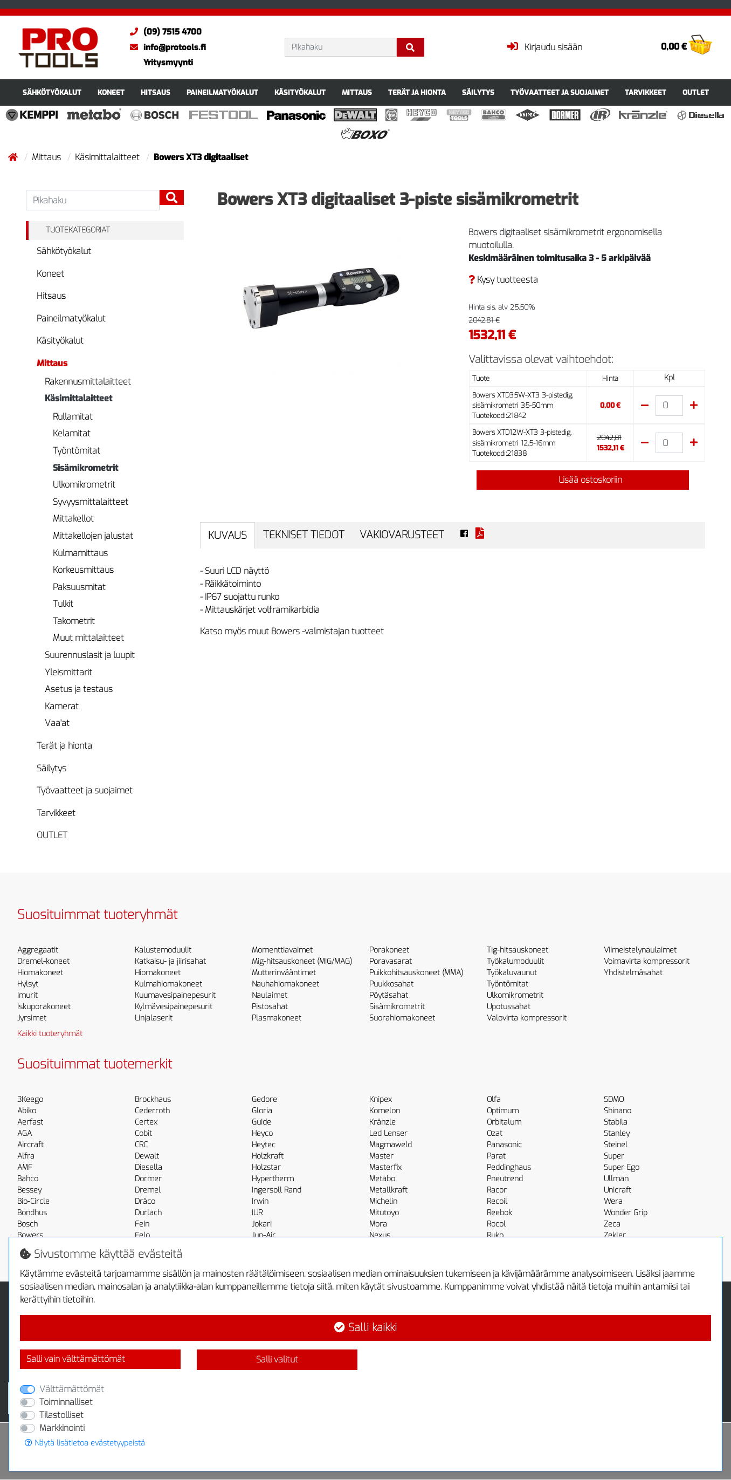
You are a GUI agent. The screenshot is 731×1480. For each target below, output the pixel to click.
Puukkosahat (391, 984)
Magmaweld (390, 1145)
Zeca (612, 1224)
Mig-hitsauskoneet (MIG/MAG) (302, 961)
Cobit (143, 1133)
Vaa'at (57, 723)
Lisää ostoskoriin (582, 479)
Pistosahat (270, 1007)
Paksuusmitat (79, 587)
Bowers (30, 1235)
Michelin (383, 1201)
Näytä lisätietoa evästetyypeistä (85, 1443)
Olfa (494, 1099)
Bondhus (32, 1213)
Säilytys (478, 92)
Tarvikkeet (645, 92)
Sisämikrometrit (85, 468)
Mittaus (357, 92)
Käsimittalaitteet (108, 157)
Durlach (148, 1213)
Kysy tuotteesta (503, 279)
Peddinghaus (509, 1167)
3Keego (30, 1099)
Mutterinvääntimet (284, 973)
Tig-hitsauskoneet (517, 950)
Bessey (29, 1190)
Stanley (617, 1133)
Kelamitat (72, 433)
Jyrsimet (31, 1018)
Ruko (495, 1235)
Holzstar (266, 1167)
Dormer (148, 1179)
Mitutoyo (384, 1213)
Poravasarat (390, 961)
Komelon (384, 1111)
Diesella (148, 1167)
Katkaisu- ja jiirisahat (170, 961)
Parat (496, 1156)
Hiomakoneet (40, 973)
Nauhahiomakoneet (285, 984)
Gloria (262, 1111)
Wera (613, 1201)
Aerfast (30, 1122)
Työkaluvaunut (512, 973)
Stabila (615, 1122)
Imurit (27, 995)
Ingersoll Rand (276, 1190)
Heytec (263, 1145)
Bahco (27, 1179)
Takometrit (74, 621)
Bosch (27, 1224)
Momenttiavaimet (282, 950)
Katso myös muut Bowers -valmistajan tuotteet (292, 631)
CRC (141, 1145)
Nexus (379, 1235)
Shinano (617, 1111)
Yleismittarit (68, 672)
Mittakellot (73, 518)
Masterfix (385, 1167)
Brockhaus (153, 1099)
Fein (142, 1224)
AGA (24, 1133)
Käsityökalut (300, 92)
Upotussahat (508, 1007)
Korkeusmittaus (83, 569)
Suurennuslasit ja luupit (90, 655)
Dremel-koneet (43, 961)
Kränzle (382, 1122)
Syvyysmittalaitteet (90, 502)
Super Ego (621, 1167)
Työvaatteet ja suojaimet (560, 92)
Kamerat (62, 706)
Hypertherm (273, 1179)
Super (614, 1156)
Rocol (496, 1224)
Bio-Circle (33, 1201)
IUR (257, 1213)
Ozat (494, 1133)
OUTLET (695, 92)
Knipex (380, 1099)
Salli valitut (277, 1359)
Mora (378, 1224)
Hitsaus (155, 92)
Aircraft (30, 1145)
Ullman (616, 1179)
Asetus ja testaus (79, 689)
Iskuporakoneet (44, 1007)
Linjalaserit (154, 1018)
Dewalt (147, 1156)
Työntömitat (76, 450)
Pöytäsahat (388, 995)
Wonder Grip (625, 1213)
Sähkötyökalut (52, 92)
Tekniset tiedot (303, 535)
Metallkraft (388, 1190)
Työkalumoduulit (515, 961)
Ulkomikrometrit (84, 484)
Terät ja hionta (417, 92)
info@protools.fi (165, 47)
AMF (24, 1167)
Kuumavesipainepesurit (175, 995)
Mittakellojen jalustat (93, 536)
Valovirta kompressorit (527, 1018)
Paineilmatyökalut (222, 92)
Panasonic (504, 1145)
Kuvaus (227, 535)
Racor (497, 1190)
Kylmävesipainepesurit (173, 1007)
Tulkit (63, 603)
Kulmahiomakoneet (168, 984)
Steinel (615, 1145)
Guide (261, 1122)
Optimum (503, 1111)
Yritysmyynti (168, 62)
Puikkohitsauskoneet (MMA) (416, 973)
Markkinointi (62, 1428)
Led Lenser (388, 1133)
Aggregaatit (37, 950)
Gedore (264, 1099)
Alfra (26, 1156)
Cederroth (152, 1111)
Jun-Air (263, 1235)
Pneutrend (505, 1179)
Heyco (262, 1133)
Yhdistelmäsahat (633, 973)
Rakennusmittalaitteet (88, 381)
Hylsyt (27, 984)
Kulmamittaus (80, 553)
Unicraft (617, 1190)
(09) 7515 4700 (163, 31)
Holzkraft (268, 1156)
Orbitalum (504, 1122)
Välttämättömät (71, 1389)
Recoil (497, 1201)
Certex (146, 1122)
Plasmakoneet (276, 1018)
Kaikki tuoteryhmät (49, 1034)
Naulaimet (269, 995)
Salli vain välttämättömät (75, 1359)
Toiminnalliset (66, 1402)
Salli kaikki (365, 1327)
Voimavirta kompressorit (646, 961)
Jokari (262, 1224)
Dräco (145, 1201)
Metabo (382, 1179)
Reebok (499, 1213)
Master (381, 1156)
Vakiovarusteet (402, 535)
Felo (142, 1235)
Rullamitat (73, 416)
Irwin (260, 1201)
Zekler (615, 1235)
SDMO (614, 1099)
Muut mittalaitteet (88, 637)
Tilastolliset (61, 1415)
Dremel (148, 1190)
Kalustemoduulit (163, 950)
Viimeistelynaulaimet (640, 950)
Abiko (26, 1111)
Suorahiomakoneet (402, 1018)
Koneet (111, 92)
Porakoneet (389, 950)
